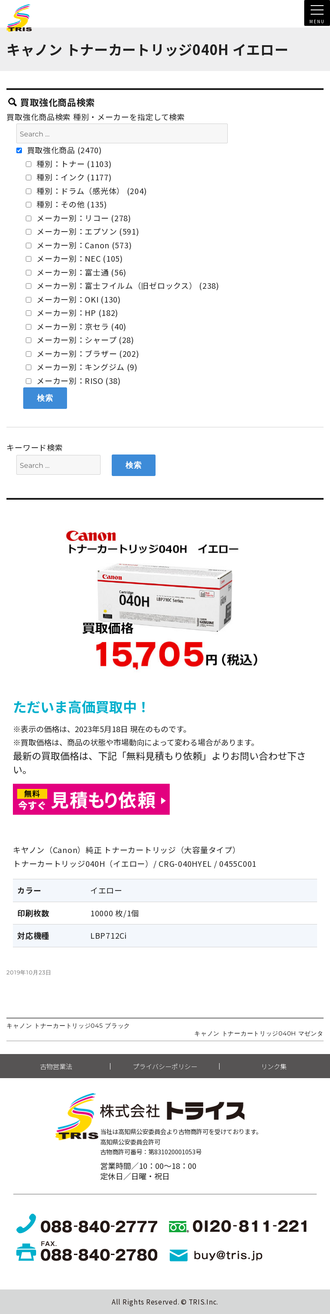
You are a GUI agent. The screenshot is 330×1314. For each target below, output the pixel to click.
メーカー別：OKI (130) (73, 299)
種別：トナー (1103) (68, 163)
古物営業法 (56, 1066)
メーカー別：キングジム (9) (82, 366)
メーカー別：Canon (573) (78, 244)
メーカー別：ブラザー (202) (82, 353)
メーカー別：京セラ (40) (76, 326)
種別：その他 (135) (66, 204)
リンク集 (274, 1066)
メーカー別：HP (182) (72, 312)
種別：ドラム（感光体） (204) (86, 190)
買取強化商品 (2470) (59, 149)
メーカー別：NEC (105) (74, 258)
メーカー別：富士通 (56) (76, 272)
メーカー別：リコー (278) (78, 217)
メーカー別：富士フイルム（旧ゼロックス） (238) (122, 285)
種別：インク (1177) (68, 176)
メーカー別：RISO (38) (73, 380)
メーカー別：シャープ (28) (80, 339)
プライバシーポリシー (165, 1066)
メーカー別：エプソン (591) (82, 231)
